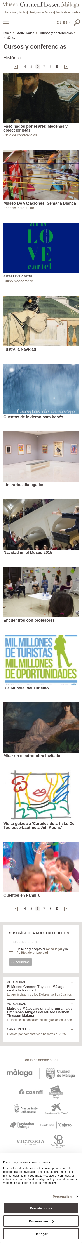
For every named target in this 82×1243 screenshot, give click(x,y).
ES (65, 22)
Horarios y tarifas (16, 12)
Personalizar (62, 1196)
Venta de (68, 12)
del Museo (41, 12)
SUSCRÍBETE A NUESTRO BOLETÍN (39, 933)
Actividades (25, 33)
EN (58, 22)
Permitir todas (41, 1208)
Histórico (9, 37)
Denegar (40, 1234)
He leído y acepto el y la (42, 950)
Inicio (7, 33)
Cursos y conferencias (56, 33)
